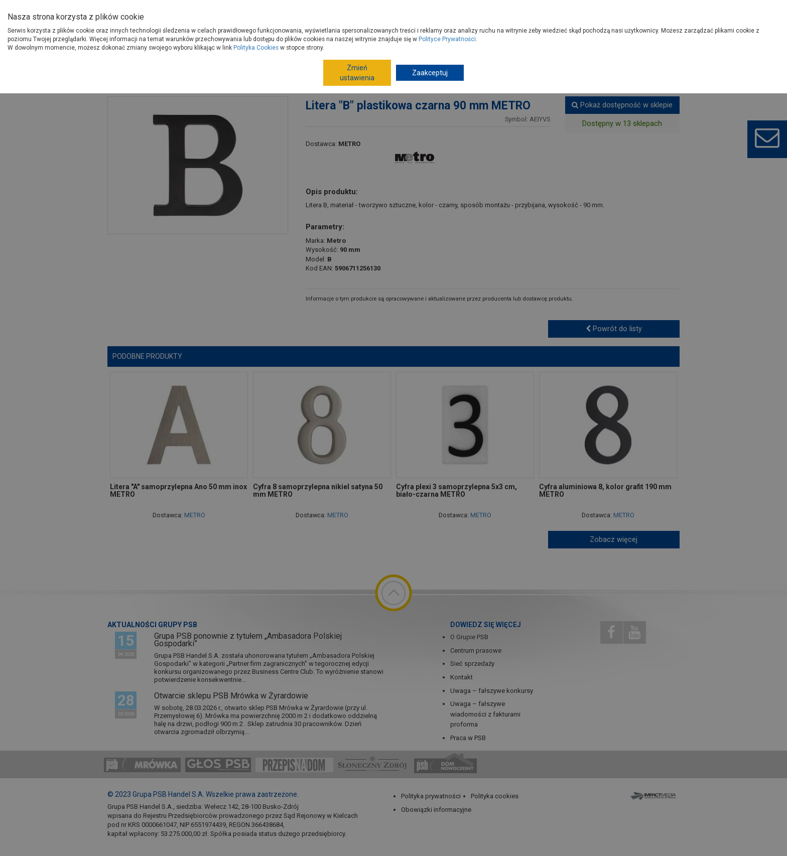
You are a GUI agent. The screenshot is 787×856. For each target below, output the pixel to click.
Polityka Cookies (256, 47)
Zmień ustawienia (357, 73)
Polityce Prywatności (447, 39)
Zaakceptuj (430, 73)
